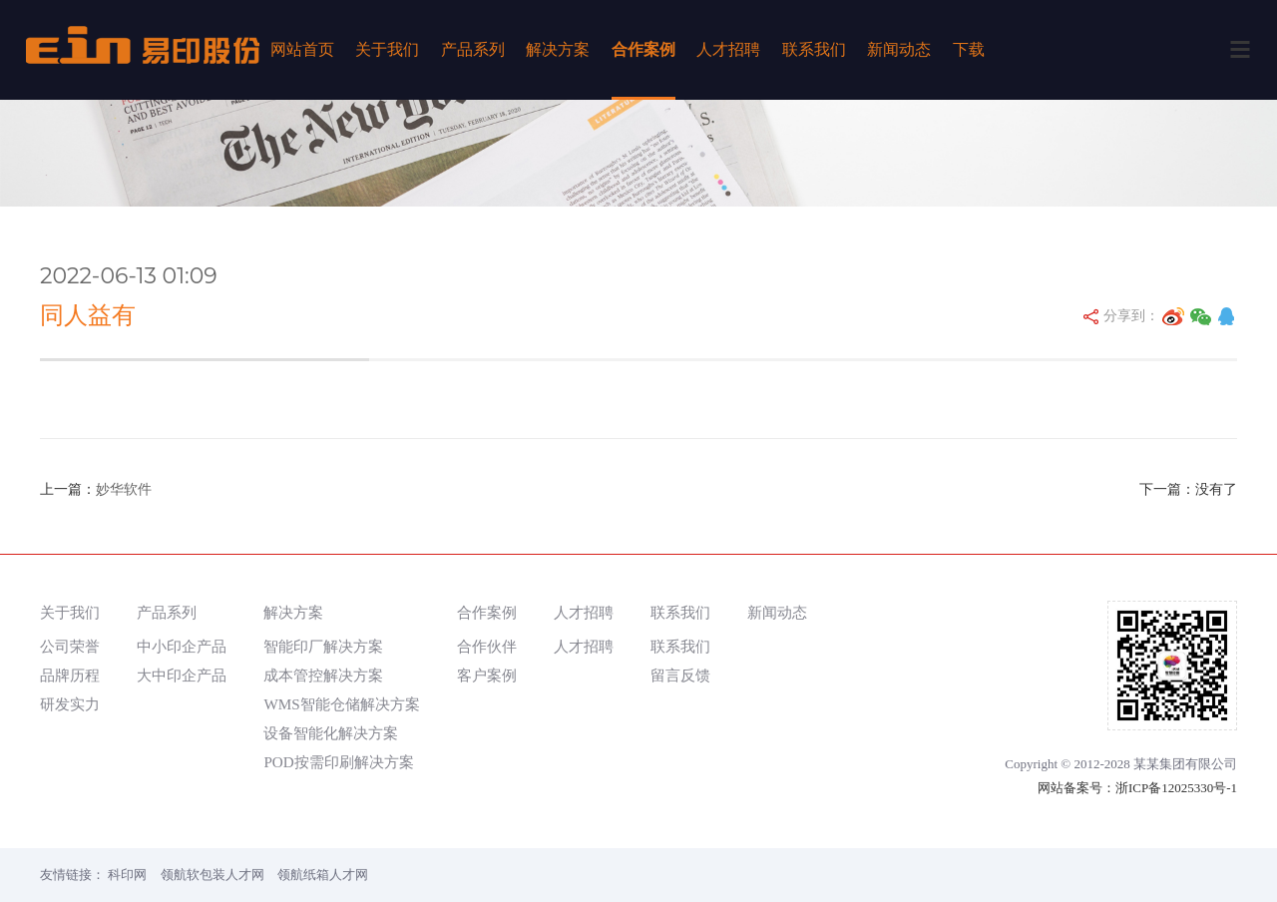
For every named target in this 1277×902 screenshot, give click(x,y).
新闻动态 (899, 49)
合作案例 (643, 49)
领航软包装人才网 (212, 874)
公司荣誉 (70, 646)
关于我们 (387, 49)
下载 (969, 49)
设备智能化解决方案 (330, 732)
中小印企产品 (181, 646)
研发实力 (70, 703)
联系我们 (814, 49)
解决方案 (558, 49)
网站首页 (302, 49)
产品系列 (473, 49)
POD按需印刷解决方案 (338, 761)
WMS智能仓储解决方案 (341, 703)
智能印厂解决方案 (323, 646)
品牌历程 (70, 675)
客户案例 (487, 675)
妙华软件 (124, 489)
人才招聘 (728, 49)
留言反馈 (680, 675)
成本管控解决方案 (323, 675)
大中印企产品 (181, 675)
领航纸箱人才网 (322, 874)
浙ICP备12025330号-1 (1176, 787)
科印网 (127, 874)
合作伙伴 (487, 646)
